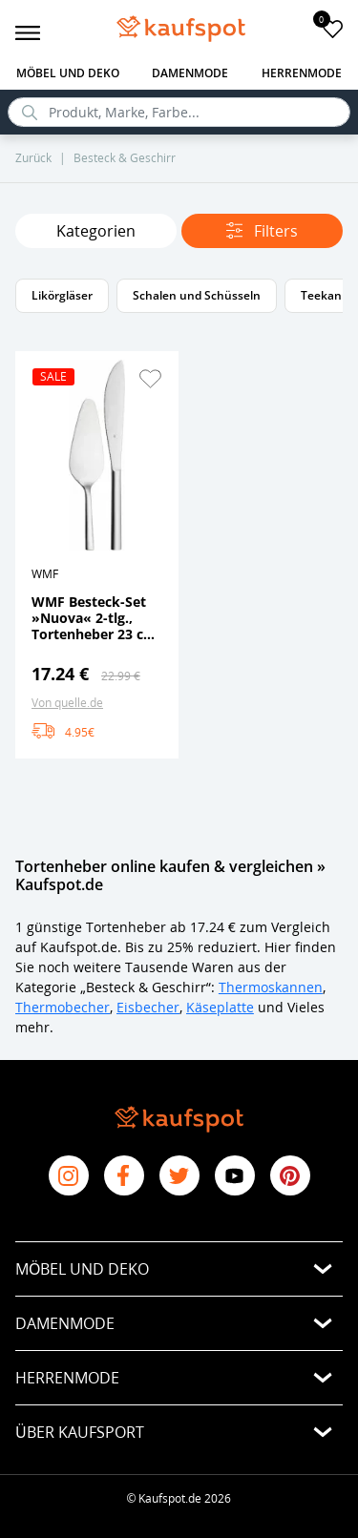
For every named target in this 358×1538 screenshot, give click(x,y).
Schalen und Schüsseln (197, 295)
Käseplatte (220, 1007)
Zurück (33, 158)
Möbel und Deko (67, 73)
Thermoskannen (271, 987)
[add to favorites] (333, 28)
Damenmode (190, 73)
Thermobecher (62, 1007)
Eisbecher (147, 1007)
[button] (149, 378)
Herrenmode (302, 73)
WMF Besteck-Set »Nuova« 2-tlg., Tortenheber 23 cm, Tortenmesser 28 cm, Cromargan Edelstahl (96, 617)
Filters (262, 230)
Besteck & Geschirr (125, 158)
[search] (179, 112)
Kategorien (96, 230)
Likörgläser (62, 295)
